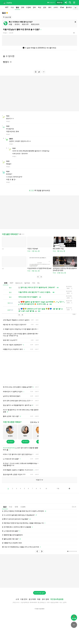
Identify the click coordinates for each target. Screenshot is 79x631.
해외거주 (25, 24)
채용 (38, 599)
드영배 (28, 7)
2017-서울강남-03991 (53, 602)
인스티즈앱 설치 (39, 593)
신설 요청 (7, 17)
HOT (6, 7)
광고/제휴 (32, 599)
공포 (44, 7)
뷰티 (49, 7)
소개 (17, 599)
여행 (10, 24)
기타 (33, 283)
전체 (5, 283)
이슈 (12, 7)
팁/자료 (27, 283)
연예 (22, 7)
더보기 (39, 480)
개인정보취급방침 (56, 599)
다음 (58, 488)
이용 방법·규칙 (51, 2)
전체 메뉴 (34, 422)
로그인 (31, 190)
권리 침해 (45, 599)
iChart (62, 7)
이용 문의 (23, 599)
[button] (38, 276)
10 (46, 488)
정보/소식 (18, 283)
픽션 (39, 7)
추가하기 (10, 441)
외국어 (17, 24)
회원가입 (59, 2)
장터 (34, 7)
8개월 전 (5, 33)
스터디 (55, 7)
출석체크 (69, 7)
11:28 (74, 507)
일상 (17, 7)
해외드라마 (35, 24)
